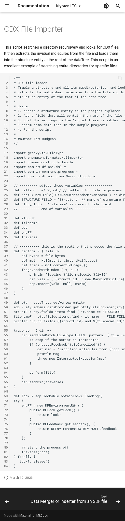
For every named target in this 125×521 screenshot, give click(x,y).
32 (6, 223)
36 (6, 241)
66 (6, 382)
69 (6, 396)
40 (6, 260)
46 (6, 288)
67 (6, 386)
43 (6, 274)
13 (6, 134)
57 (6, 340)
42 (6, 270)
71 (6, 405)
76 (6, 428)
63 (6, 368)
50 (6, 307)
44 (6, 279)
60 (6, 354)
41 (6, 265)
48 (6, 298)
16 (6, 148)
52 (6, 316)
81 (6, 452)
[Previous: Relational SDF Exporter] (7, 500)
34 (6, 232)
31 (6, 218)
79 (6, 442)
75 (6, 424)
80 (6, 447)
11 (6, 125)
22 (6, 176)
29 (6, 209)
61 (6, 358)
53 (6, 321)
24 (6, 185)
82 (6, 456)
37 (6, 246)
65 (6, 377)
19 (6, 162)
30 (6, 213)
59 (6, 349)
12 (6, 129)
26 (6, 195)
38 (6, 251)
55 (6, 330)
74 (6, 419)
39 (6, 255)
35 (6, 237)
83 (6, 461)
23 (6, 181)
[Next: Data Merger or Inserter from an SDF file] (75, 500)
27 (6, 199)
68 (6, 391)
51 (6, 312)
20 (6, 167)
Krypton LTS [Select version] (66, 6)
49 (6, 302)
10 (6, 120)
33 (6, 227)
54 (6, 326)
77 (6, 433)
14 (6, 139)
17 (6, 153)
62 (6, 363)
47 (6, 293)
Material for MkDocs (33, 515)
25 (6, 190)
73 (6, 414)
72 (6, 410)
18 (6, 157)
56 (6, 335)
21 (6, 171)
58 (6, 344)
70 (6, 400)
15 (6, 143)
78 (6, 438)
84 (6, 466)
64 (6, 372)
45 (6, 284)
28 (6, 204)
